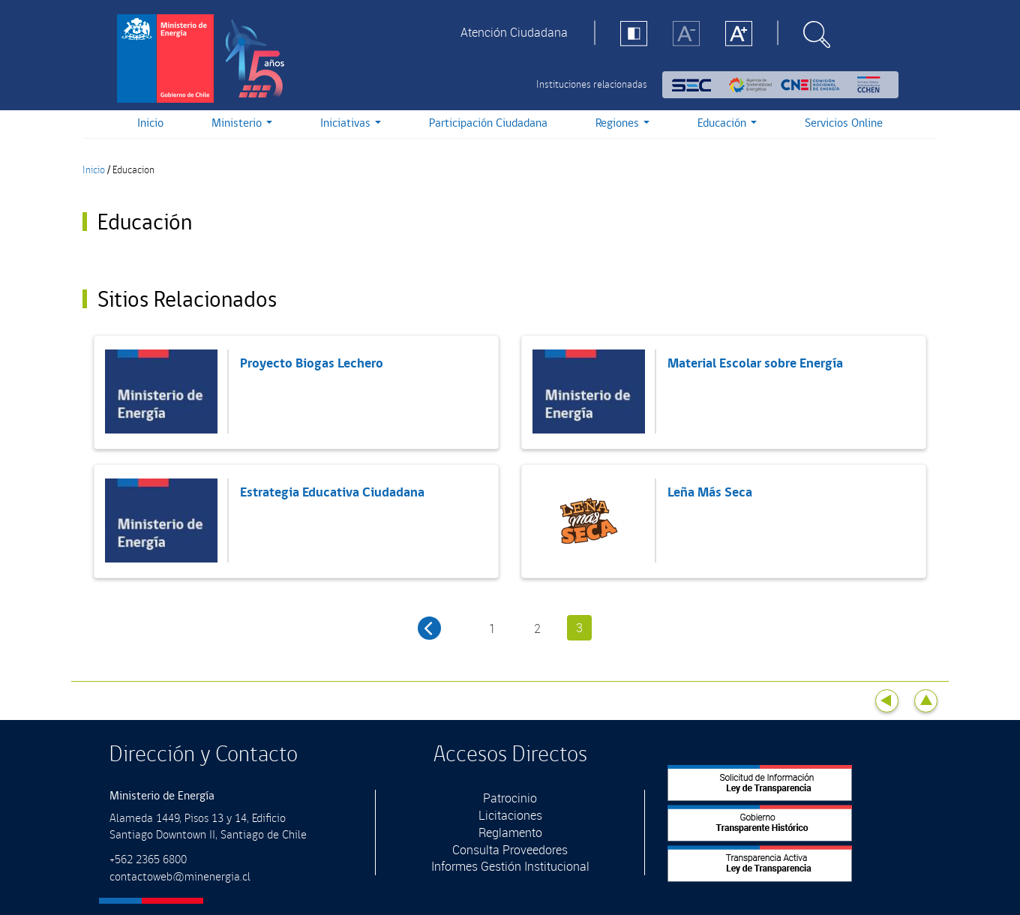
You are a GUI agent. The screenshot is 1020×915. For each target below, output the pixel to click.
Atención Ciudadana (514, 32)
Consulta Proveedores (510, 850)
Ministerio (242, 123)
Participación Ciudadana (488, 123)
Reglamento (510, 832)
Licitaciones (510, 815)
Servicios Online (844, 123)
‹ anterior (429, 628)
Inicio (150, 123)
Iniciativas (350, 123)
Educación (727, 123)
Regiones (623, 123)
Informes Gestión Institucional (510, 866)
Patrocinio (510, 798)
